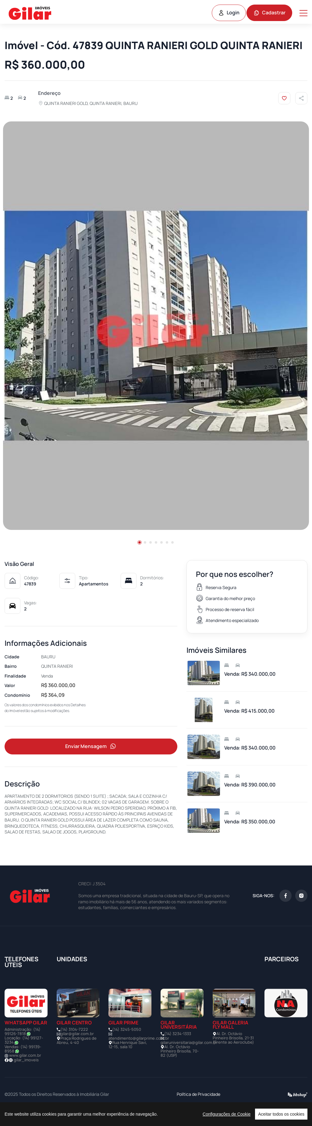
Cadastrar (269, 12)
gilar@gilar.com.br (77, 1048)
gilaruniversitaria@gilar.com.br (189, 1057)
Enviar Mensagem (91, 761)
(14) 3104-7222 (74, 1044)
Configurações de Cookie (226, 1114)
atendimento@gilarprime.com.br (138, 1053)
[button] (139, 556)
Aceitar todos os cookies (281, 1114)
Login (228, 12)
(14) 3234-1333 (177, 1048)
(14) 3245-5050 (126, 1044)
